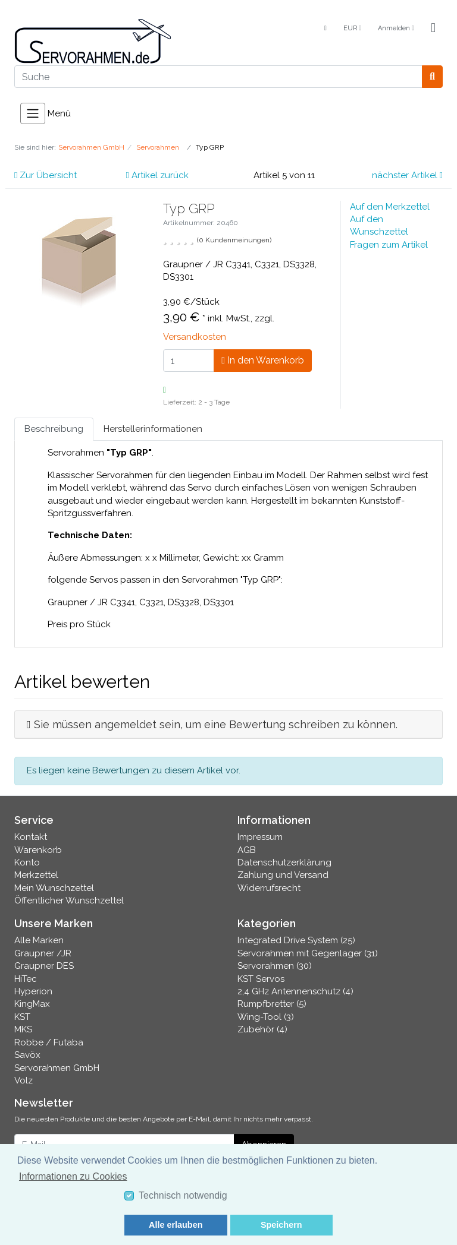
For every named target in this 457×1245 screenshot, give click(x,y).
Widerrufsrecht (269, 888)
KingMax (32, 1003)
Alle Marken (39, 940)
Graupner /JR (42, 953)
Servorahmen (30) (274, 965)
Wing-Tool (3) (265, 1017)
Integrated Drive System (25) (296, 940)
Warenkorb (38, 850)
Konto (27, 862)
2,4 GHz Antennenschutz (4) (295, 991)
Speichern (281, 1225)
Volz (23, 1080)
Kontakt (30, 837)
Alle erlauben (175, 1225)
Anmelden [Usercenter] (396, 28)
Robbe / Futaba (48, 1042)
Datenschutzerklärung (284, 862)
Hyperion (33, 991)
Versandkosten (194, 336)
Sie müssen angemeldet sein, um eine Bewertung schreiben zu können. (215, 724)
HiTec (25, 979)
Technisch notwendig (183, 1195)
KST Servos (260, 979)
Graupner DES (44, 965)
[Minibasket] (433, 28)
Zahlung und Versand (282, 875)
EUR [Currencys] (352, 28)
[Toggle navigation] (32, 113)
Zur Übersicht (45, 175)
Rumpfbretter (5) (271, 1003)
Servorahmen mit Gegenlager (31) (307, 953)
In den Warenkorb (262, 360)
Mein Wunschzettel (54, 888)
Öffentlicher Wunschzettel (69, 900)
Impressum (260, 837)
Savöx (27, 1055)
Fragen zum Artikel (389, 244)
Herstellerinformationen (153, 429)
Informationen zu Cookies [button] (73, 1176)
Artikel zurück (157, 175)
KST (22, 1017)
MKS (23, 1029)
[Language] (324, 28)
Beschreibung (53, 429)
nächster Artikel (407, 175)
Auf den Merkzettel (390, 206)
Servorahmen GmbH (56, 1068)
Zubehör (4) (262, 1029)
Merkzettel (36, 875)
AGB (246, 850)
